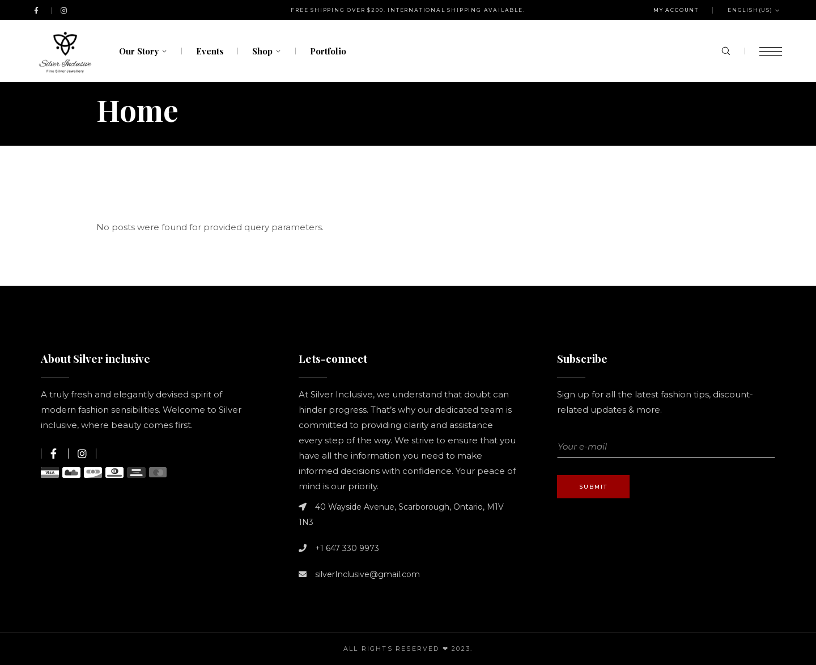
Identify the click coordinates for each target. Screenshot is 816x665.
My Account (676, 10)
